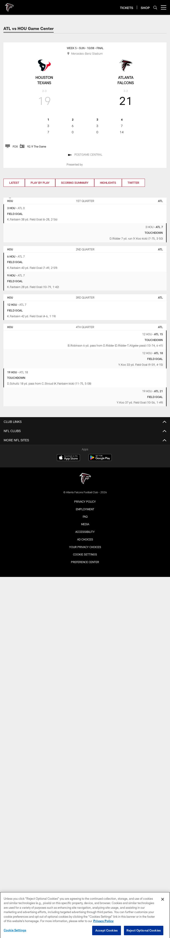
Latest (14, 182)
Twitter (133, 182)
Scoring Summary (74, 182)
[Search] (155, 7)
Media (85, 524)
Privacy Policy (85, 501)
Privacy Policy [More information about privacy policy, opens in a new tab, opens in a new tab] (103, 925)
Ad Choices (85, 539)
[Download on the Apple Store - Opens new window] (68, 458)
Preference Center (85, 562)
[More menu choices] (163, 7)
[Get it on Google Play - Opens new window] (100, 460)
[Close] (163, 903)
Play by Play (40, 182)
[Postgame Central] (84, 155)
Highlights (108, 182)
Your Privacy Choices (85, 547)
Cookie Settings (85, 554)
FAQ (85, 516)
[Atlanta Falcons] (85, 479)
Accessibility (85, 531)
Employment (85, 509)
